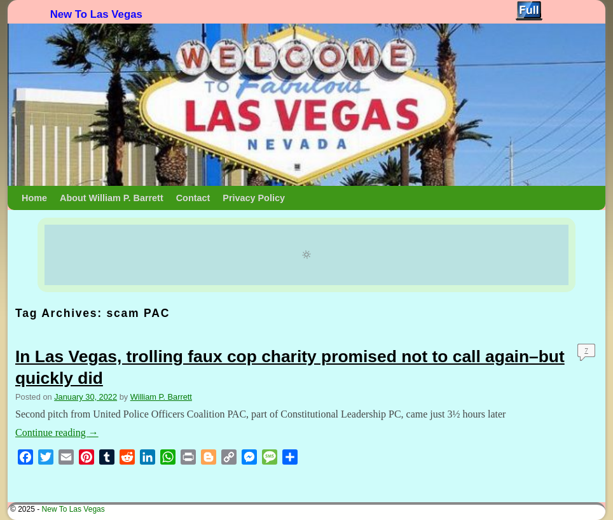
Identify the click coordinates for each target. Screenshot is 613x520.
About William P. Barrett (111, 198)
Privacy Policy (254, 198)
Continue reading (57, 432)
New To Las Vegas (96, 14)
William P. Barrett (161, 397)
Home (34, 198)
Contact (193, 198)
